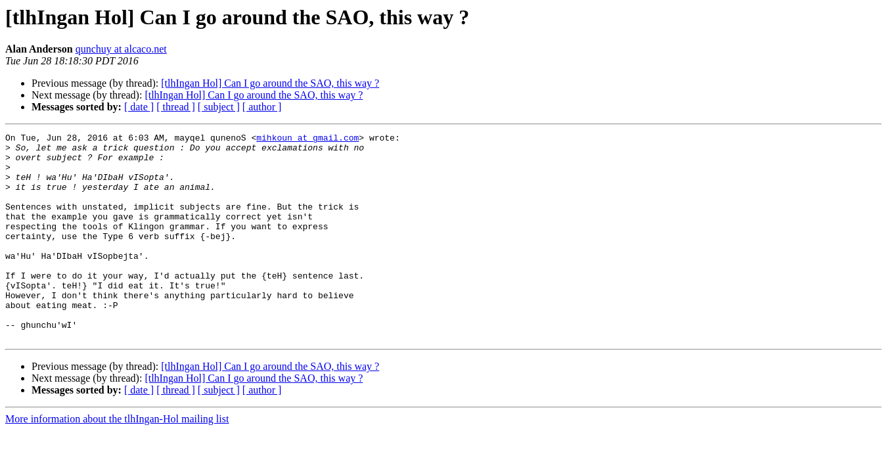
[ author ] (262, 106)
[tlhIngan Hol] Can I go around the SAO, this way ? (270, 83)
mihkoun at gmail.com (307, 139)
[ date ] (139, 106)
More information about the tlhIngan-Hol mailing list (117, 460)
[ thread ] (175, 106)
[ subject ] (219, 106)
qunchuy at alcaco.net (121, 49)
